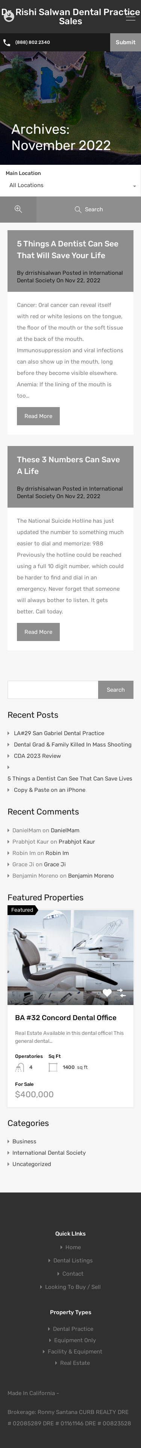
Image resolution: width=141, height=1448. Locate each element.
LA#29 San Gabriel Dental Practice (59, 733)
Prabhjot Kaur (77, 841)
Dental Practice (73, 1329)
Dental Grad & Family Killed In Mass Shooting (73, 744)
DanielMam (65, 830)
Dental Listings (73, 1261)
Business (24, 1141)
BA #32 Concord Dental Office (66, 1017)
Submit (125, 42)
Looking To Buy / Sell (73, 1287)
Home (73, 1247)
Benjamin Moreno (91, 875)
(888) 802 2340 (33, 42)
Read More (38, 416)
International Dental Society (49, 1152)
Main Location (23, 173)
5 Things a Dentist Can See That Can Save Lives (70, 778)
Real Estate (75, 1363)
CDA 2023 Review (37, 756)
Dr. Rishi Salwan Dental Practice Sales (70, 17)
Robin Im (57, 853)
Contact (72, 1274)
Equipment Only (75, 1340)
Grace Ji (55, 864)
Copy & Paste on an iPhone (49, 790)
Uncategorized (31, 1164)
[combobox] (70, 187)
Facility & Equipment (75, 1351)
